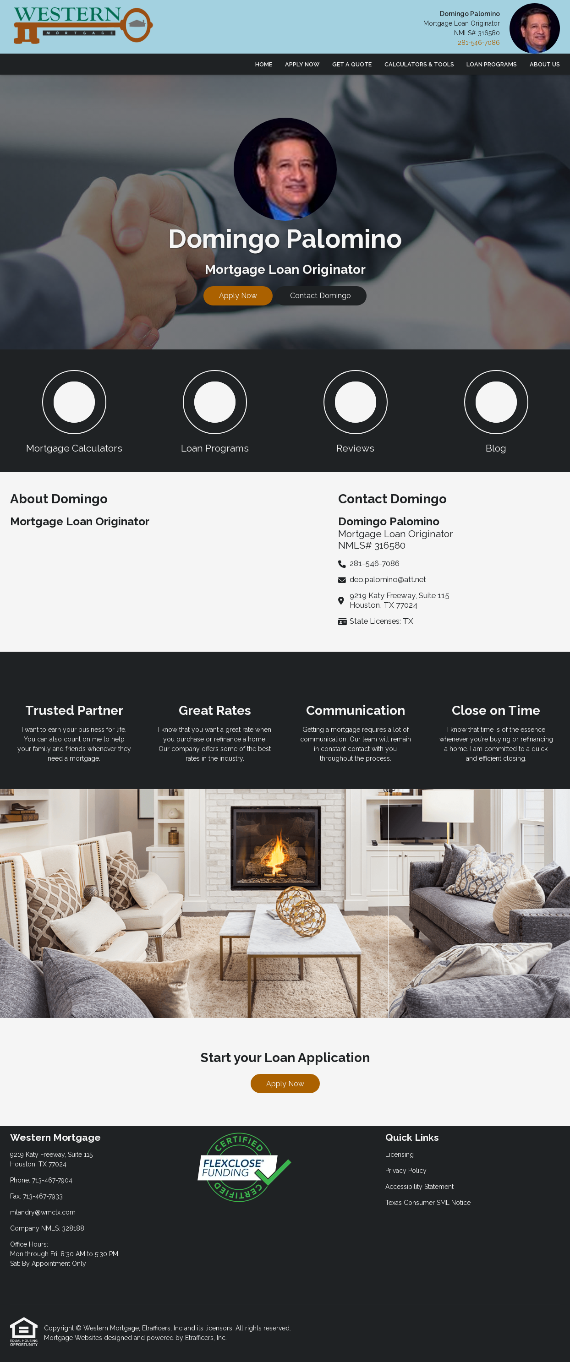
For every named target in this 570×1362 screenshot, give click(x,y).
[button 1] (74, 411)
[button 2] (215, 411)
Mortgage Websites (74, 1337)
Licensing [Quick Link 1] (399, 1154)
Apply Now (302, 64)
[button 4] (496, 411)
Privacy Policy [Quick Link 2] (406, 1170)
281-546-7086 (479, 42)
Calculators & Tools (419, 64)
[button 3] (355, 411)
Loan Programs (491, 64)
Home (263, 64)
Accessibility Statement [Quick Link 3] (419, 1186)
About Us (545, 64)
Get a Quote (352, 64)
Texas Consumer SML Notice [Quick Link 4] (428, 1202)
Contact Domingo (320, 295)
